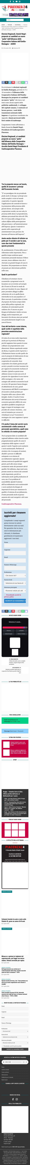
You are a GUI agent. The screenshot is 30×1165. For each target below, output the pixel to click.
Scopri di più (7, 1143)
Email (6, 557)
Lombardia (21, 630)
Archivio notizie (5, 1069)
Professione (8, 572)
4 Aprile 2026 (6, 923)
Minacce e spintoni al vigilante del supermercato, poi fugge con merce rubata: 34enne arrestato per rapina (18, 752)
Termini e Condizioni (21, 1163)
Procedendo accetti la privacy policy (12, 596)
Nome (6, 542)
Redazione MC (16, 48)
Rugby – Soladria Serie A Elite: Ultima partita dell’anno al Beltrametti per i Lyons (13, 794)
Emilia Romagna (8, 633)
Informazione (5, 1074)
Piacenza (9, 630)
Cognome (7, 550)
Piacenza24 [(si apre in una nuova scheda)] (20, 731)
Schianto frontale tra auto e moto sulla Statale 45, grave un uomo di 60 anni (18, 744)
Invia (19, 721)
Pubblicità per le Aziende (7, 1077)
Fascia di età (8, 580)
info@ (9, 1141)
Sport (15, 760)
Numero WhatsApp (10, 565)
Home (3, 1067)
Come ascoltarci (5, 1072)
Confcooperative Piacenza (11, 504)
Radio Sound (13, 731)
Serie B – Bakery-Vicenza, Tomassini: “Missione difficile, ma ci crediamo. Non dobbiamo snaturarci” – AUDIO (15, 808)
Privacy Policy (14, 1163)
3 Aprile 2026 (6, 986)
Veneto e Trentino (21, 633)
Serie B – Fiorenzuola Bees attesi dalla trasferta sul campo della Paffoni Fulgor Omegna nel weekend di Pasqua (15, 803)
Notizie (10, 25)
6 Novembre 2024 (7, 48)
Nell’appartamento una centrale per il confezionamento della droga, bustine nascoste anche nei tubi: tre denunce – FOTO (14, 970)
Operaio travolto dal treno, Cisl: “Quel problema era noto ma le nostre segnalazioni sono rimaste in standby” (15, 982)
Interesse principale (10, 587)
